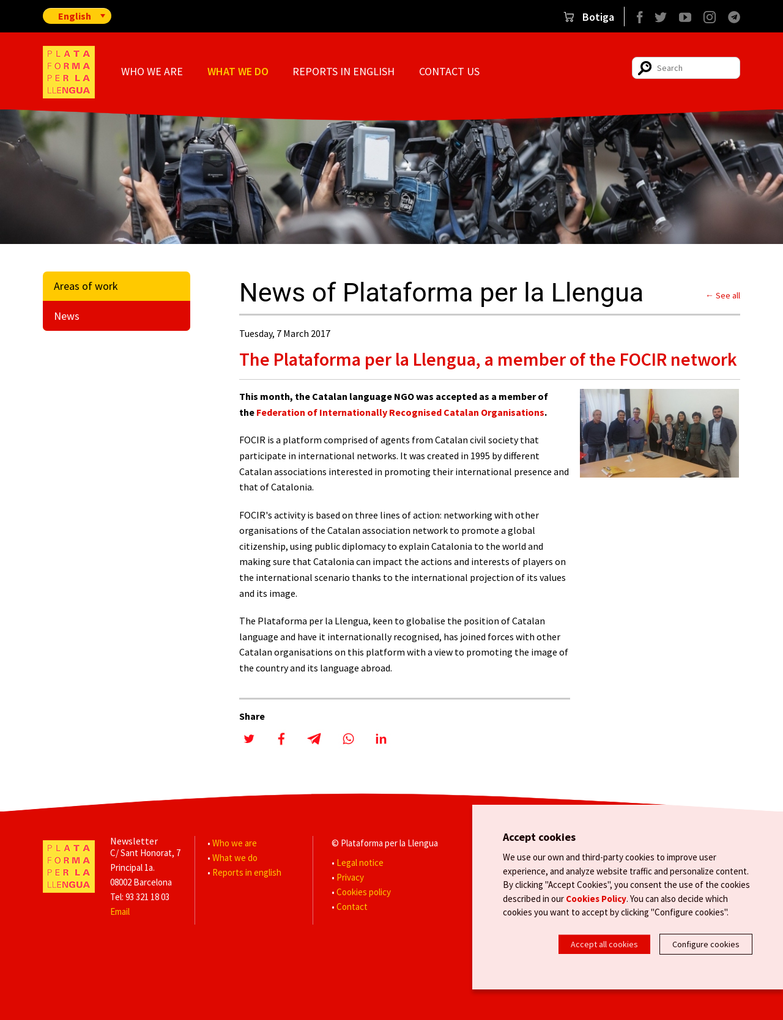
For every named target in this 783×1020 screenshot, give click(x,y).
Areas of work (86, 286)
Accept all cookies (604, 944)
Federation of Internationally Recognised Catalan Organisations (400, 412)
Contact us (449, 71)
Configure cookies (706, 944)
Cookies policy (363, 892)
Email (120, 911)
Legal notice (360, 862)
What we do (238, 71)
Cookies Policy (596, 901)
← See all (722, 295)
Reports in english (343, 71)
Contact (352, 906)
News (67, 316)
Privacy (350, 877)
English (74, 16)
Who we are (152, 71)
